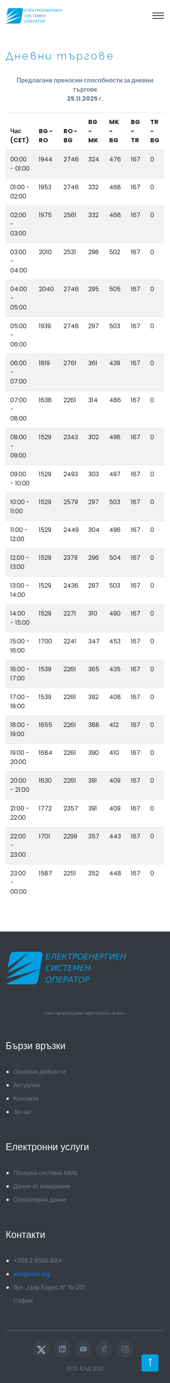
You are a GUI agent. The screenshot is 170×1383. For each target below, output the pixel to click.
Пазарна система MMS (45, 1173)
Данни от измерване (41, 1186)
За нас (22, 1111)
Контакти (26, 1098)
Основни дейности (39, 1071)
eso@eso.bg (31, 1274)
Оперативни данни (39, 1199)
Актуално (26, 1085)
